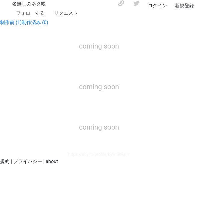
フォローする (30, 13)
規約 (5, 161)
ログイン (157, 5)
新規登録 (184, 5)
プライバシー (27, 161)
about (52, 161)
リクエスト (66, 13)
